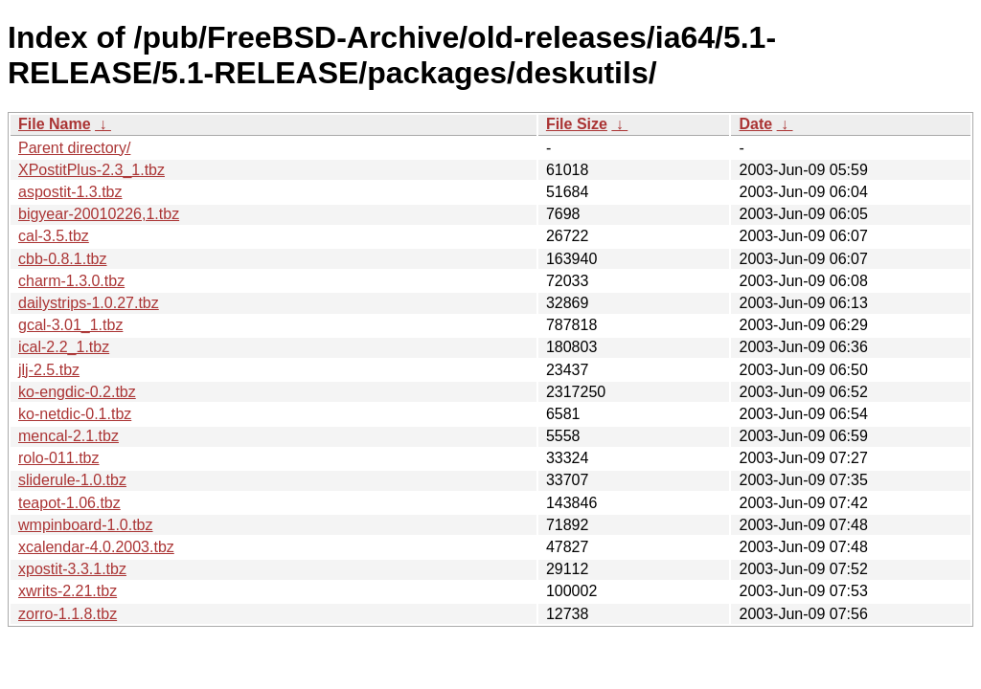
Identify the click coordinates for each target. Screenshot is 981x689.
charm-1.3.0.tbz (71, 281)
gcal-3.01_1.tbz (70, 325)
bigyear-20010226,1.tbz (98, 214)
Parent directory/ (74, 148)
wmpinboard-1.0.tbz (85, 525)
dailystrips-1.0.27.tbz (88, 303)
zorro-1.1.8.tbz (67, 614)
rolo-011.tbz (59, 458)
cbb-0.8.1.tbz (62, 259)
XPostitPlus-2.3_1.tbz (91, 170)
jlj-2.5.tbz (49, 370)
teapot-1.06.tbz (69, 503)
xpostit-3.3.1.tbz (72, 569)
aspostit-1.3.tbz (70, 192)
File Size (576, 124)
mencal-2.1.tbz (68, 436)
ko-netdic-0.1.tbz (74, 414)
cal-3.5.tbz (53, 236)
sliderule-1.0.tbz (72, 480)
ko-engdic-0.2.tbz (77, 392)
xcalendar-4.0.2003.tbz (96, 547)
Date (755, 124)
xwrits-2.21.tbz (67, 591)
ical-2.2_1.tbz (63, 347)
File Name (54, 124)
